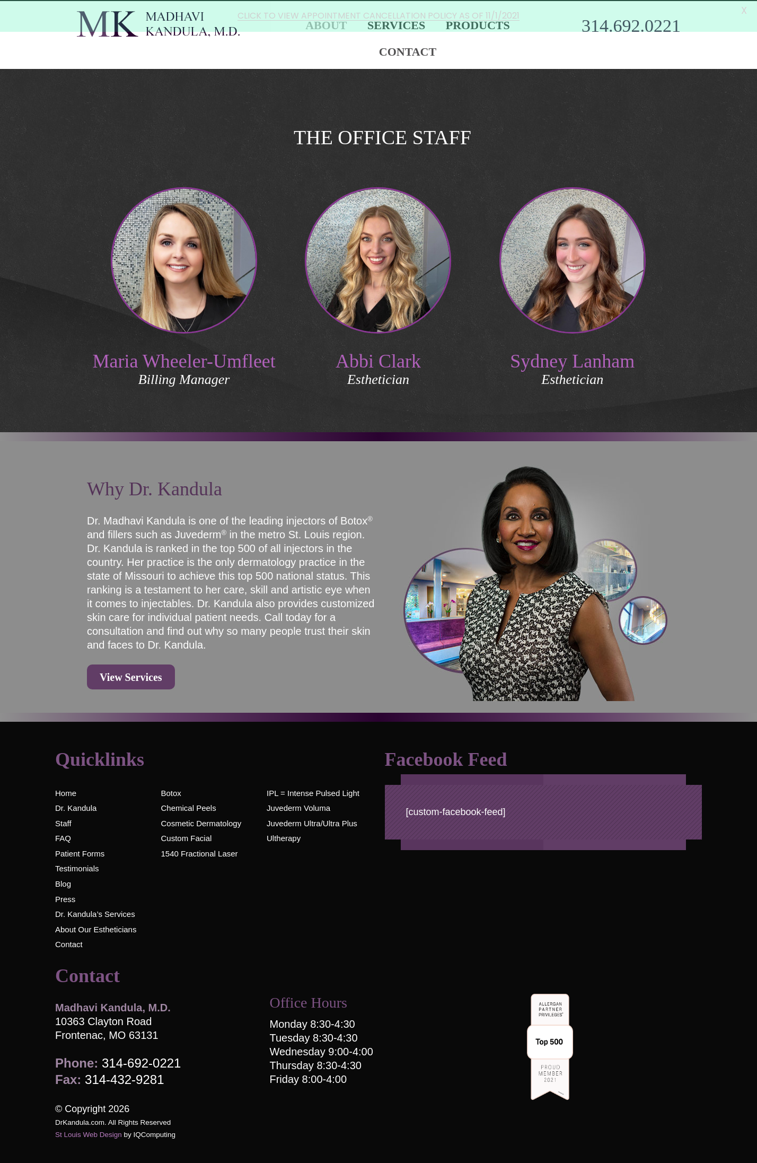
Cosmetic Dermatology (201, 822)
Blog (63, 883)
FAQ (63, 837)
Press (65, 898)
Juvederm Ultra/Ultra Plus (312, 822)
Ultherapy (284, 837)
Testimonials (77, 867)
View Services (131, 677)
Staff (63, 822)
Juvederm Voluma (298, 807)
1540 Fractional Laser (199, 852)
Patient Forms (79, 852)
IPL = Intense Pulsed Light (313, 792)
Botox (171, 792)
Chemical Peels (188, 807)
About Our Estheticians (95, 928)
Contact (407, 50)
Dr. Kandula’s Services (95, 913)
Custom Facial (186, 837)
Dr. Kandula (75, 807)
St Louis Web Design (88, 1134)
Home (65, 792)
